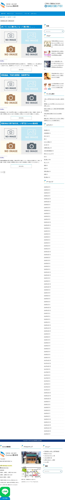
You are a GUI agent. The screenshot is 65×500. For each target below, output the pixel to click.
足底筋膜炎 (46, 128)
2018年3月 (46, 345)
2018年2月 (46, 348)
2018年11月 (46, 322)
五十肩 (45, 140)
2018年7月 (46, 333)
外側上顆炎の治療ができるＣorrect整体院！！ (53, 111)
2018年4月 (46, 342)
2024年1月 (46, 243)
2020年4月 (46, 295)
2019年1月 (46, 316)
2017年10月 (46, 360)
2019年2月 (46, 313)
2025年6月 (46, 205)
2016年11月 (46, 389)
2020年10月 (46, 281)
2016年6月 (46, 400)
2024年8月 (46, 223)
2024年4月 (46, 234)
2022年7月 (46, 272)
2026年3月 (46, 185)
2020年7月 (46, 287)
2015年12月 (46, 418)
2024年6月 (46, 228)
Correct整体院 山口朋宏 (36, 433)
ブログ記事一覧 (48, 451)
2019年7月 (46, 307)
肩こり (45, 157)
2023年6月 (46, 258)
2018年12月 (46, 319)
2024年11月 (46, 217)
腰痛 (45, 160)
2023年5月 (46, 260)
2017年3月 (46, 377)
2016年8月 (46, 395)
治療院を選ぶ (47, 143)
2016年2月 (46, 412)
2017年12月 (46, 354)
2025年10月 (46, 196)
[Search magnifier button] (62, 31)
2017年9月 (46, 363)
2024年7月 (46, 225)
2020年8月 (46, 284)
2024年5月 (46, 231)
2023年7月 (46, 255)
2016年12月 (46, 386)
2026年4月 (46, 182)
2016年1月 (46, 415)
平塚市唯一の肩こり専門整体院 (51, 444)
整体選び (46, 125)
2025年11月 (46, 193)
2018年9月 (46, 327)
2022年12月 (46, 266)
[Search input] (53, 31)
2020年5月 (46, 293)
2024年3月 (46, 237)
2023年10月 (46, 249)
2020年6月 (46, 290)
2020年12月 (46, 278)
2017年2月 (46, 380)
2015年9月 (46, 427)
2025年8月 (46, 199)
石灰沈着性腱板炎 (48, 146)
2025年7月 (46, 202)
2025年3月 (46, 211)
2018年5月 (46, 339)
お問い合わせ (33, 13)
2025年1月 (46, 214)
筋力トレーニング (48, 149)
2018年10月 (46, 325)
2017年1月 (46, 383)
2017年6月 (46, 371)
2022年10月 (46, 269)
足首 (45, 163)
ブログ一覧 (26, 13)
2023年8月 (46, 252)
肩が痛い (2, 60)
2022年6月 (46, 275)
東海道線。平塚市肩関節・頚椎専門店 (15, 75)
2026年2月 (46, 188)
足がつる (46, 131)
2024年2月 (46, 240)
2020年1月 (46, 298)
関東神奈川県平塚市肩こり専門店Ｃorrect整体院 (19, 123)
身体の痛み (46, 166)
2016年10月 (46, 392)
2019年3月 (46, 310)
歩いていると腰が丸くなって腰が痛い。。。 (18, 27)
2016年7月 (46, 397)
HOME (3, 13)
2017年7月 (46, 368)
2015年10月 (46, 424)
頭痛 (45, 169)
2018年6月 (46, 336)
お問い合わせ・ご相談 (49, 453)
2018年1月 (46, 351)
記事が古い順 (11, 20)
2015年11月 (46, 421)
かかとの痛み (47, 137)
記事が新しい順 (4, 20)
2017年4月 (46, 374)
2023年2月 (46, 263)
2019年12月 (46, 301)
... (37, 65)
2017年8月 (46, 365)
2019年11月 (46, 304)
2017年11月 (46, 357)
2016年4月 (46, 406)
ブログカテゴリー (19, 13)
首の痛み (46, 172)
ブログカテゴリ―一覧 (49, 448)
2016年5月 (46, 403)
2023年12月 (46, 246)
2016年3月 (46, 409)
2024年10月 (46, 220)
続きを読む (21, 69)
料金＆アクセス (10, 13)
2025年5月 (46, 208)
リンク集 (46, 455)
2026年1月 (46, 190)
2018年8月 (46, 330)
